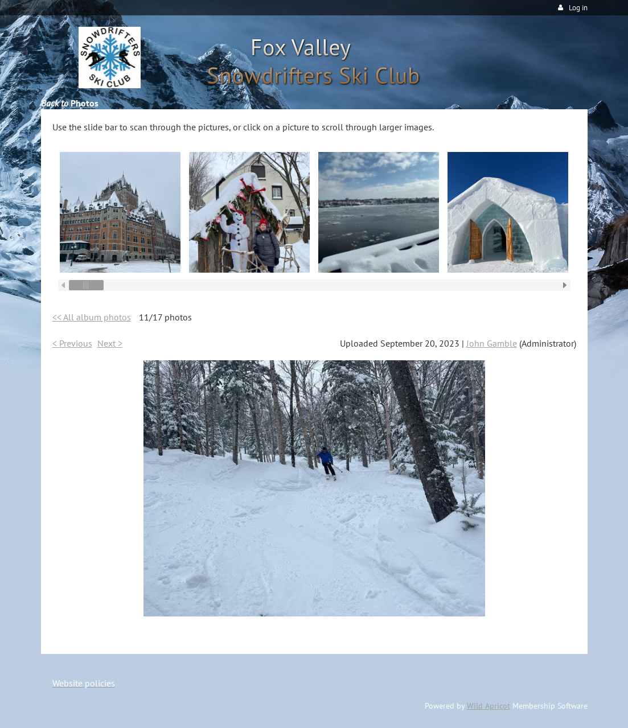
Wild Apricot (488, 706)
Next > (109, 343)
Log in (578, 8)
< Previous (72, 343)
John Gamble (491, 343)
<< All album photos (91, 317)
